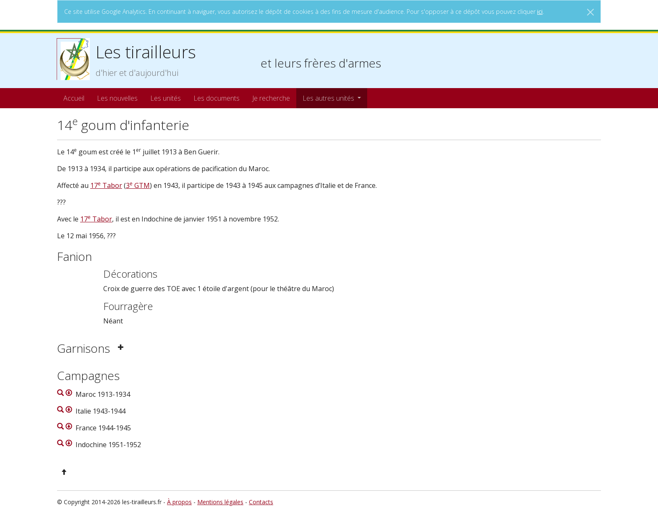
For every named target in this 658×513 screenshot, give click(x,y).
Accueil (73, 98)
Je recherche (271, 98)
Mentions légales (220, 502)
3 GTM (138, 185)
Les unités (165, 98)
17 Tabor (106, 185)
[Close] (590, 12)
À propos (179, 502)
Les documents (216, 98)
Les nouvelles (117, 98)
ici (540, 12)
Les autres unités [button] (329, 98)
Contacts (261, 502)
